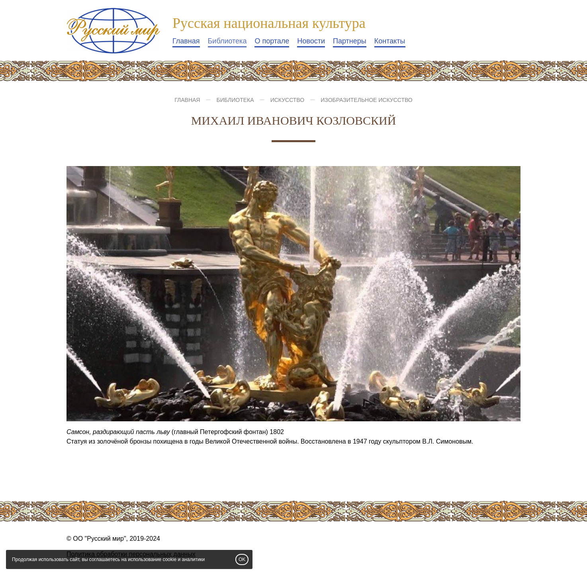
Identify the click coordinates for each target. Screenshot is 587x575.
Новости (311, 41)
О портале (271, 41)
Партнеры (349, 41)
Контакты (389, 41)
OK (242, 559)
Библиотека (227, 41)
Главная (186, 41)
